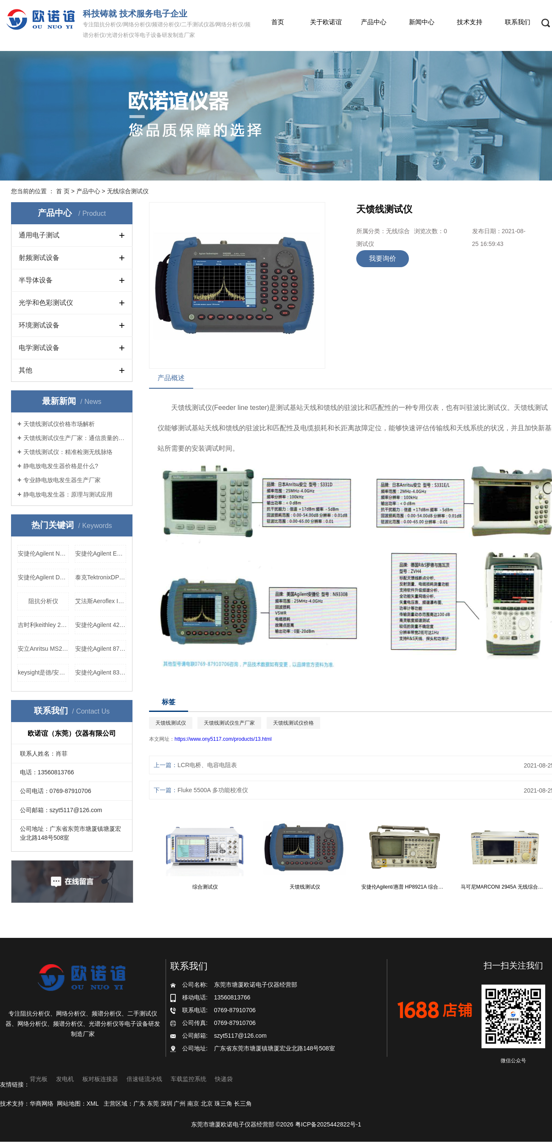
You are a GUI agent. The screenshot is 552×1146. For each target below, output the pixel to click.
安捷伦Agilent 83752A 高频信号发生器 (100, 672)
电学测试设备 (39, 347)
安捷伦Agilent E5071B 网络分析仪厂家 (100, 553)
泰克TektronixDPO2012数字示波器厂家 (100, 577)
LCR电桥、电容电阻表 (207, 765)
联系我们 (517, 21)
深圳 (166, 1103)
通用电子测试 (39, 235)
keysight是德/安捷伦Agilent (43, 672)
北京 (207, 1103)
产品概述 (171, 377)
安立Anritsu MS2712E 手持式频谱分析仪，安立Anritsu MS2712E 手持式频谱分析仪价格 (43, 648)
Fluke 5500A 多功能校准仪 (212, 790)
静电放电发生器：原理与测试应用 (68, 494)
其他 (25, 370)
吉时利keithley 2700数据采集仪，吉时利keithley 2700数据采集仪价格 (43, 624)
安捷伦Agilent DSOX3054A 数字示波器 (43, 577)
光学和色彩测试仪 (46, 302)
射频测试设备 (39, 257)
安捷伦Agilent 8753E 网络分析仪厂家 (100, 648)
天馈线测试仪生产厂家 (229, 723)
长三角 (243, 1103)
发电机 (65, 1078)
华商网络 (42, 1103)
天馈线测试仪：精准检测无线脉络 (68, 452)
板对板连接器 (100, 1078)
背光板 (39, 1078)
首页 (277, 21)
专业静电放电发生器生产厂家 (62, 480)
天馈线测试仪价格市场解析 (59, 424)
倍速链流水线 (144, 1078)
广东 (139, 1103)
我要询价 (382, 258)
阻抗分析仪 (43, 601)
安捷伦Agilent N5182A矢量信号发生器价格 (43, 553)
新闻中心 (421, 21)
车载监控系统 (188, 1078)
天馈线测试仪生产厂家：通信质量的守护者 (74, 438)
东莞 (153, 1103)
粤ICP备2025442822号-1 (328, 1124)
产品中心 (373, 21)
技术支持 (469, 21)
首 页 (63, 191)
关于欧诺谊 (326, 21)
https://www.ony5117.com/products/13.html (223, 739)
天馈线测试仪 (191, 407)
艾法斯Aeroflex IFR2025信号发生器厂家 (100, 601)
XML (93, 1103)
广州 (180, 1103)
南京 (193, 1103)
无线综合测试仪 (128, 191)
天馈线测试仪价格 (293, 723)
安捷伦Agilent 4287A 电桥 (100, 624)
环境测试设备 (39, 325)
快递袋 (224, 1078)
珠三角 (223, 1103)
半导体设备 (36, 280)
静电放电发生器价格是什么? (60, 466)
